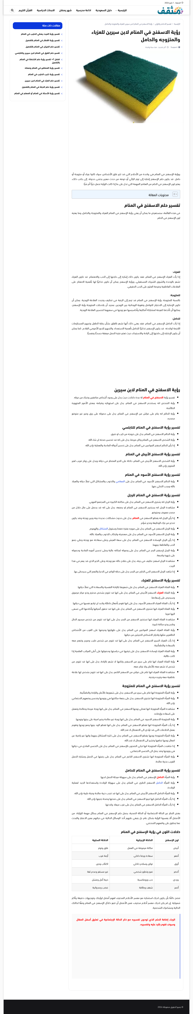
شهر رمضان (65, 10)
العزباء (160, 592)
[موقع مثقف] (170, 9)
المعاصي (120, 480)
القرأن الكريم (25, 10)
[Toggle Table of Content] (173, 194)
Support (173, 47)
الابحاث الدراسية (46, 10)
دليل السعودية (104, 10)
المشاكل (103, 528)
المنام (136, 517)
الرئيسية (122, 10)
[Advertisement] (126, 147)
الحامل (160, 776)
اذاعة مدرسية (83, 10)
